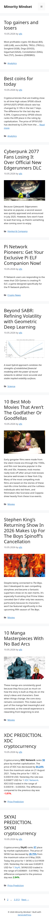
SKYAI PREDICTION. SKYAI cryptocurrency (20, 825)
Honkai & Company (17, 231)
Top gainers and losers (21, 25)
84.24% (40, 766)
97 (35, 847)
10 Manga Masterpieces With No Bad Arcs (24, 638)
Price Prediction (15, 801)
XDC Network (31, 780)
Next (25, 899)
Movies (11, 504)
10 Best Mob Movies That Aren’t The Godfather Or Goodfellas (24, 410)
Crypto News (14, 295)
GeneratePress (24, 915)
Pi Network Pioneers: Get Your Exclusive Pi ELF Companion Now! (24, 254)
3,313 (16, 899)
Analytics (12, 63)
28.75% (33, 854)
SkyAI (17, 867)
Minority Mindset (18, 6)
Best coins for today (18, 81)
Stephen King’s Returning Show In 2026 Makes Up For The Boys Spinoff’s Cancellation (24, 530)
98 (43, 760)
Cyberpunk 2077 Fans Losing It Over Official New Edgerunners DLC (22, 159)
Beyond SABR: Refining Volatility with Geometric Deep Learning (22, 318)
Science (11, 386)
